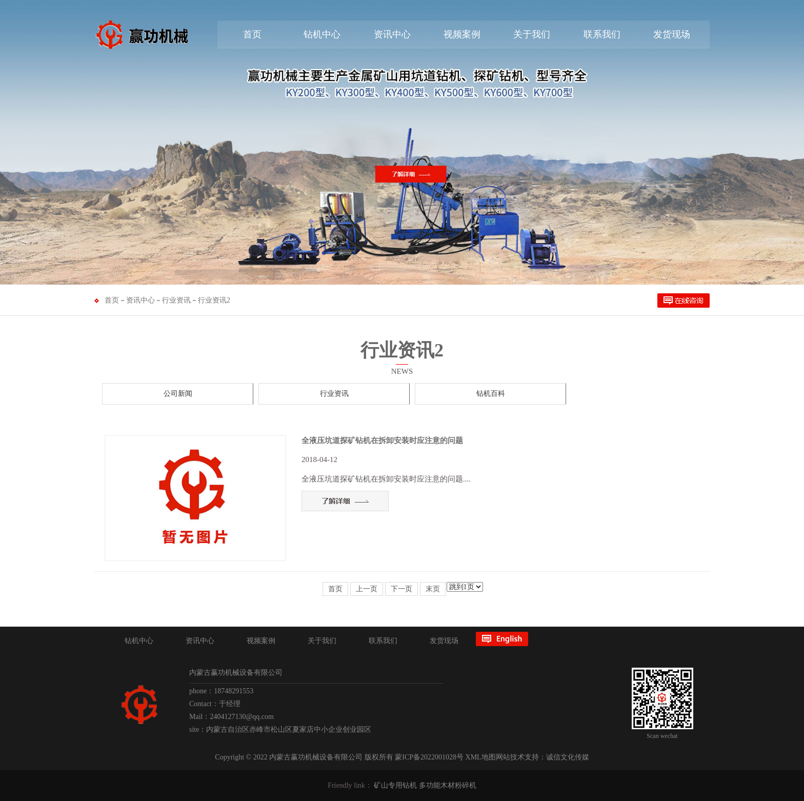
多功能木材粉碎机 (447, 785)
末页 (433, 589)
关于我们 (531, 34)
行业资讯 (176, 300)
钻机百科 (490, 393)
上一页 (366, 589)
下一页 (401, 589)
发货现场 (671, 34)
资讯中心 (392, 34)
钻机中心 (322, 34)
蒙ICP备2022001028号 (429, 757)
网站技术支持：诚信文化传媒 (542, 757)
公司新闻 (178, 393)
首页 (252, 34)
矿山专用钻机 (395, 785)
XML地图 (481, 757)
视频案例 (462, 34)
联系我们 (602, 34)
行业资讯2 (214, 300)
